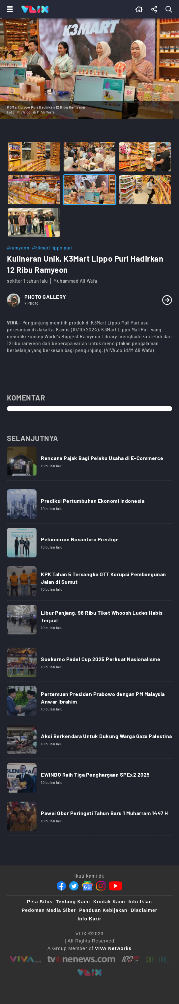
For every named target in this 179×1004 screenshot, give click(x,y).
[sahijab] (157, 959)
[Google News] (87, 885)
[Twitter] (73, 885)
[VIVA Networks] (113, 948)
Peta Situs (40, 901)
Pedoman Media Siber (49, 910)
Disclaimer (144, 910)
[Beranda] (139, 9)
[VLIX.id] (89, 972)
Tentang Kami (73, 901)
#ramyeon (18, 247)
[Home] (35, 9)
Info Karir (89, 918)
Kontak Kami (109, 901)
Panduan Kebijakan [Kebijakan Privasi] (103, 910)
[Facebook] (61, 885)
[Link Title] (89, 464)
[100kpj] (130, 959)
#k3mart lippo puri (52, 247)
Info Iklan (140, 901)
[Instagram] (100, 885)
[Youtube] (115, 885)
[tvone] (81, 959)
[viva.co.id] (25, 959)
